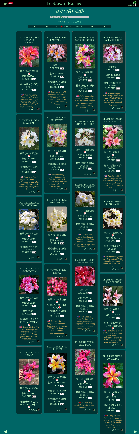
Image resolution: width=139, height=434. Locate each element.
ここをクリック (77, 22)
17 (83, 27)
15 (79, 27)
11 (70, 27)
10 (68, 27)
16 (81, 27)
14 (77, 27)
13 (74, 27)
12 (72, 27)
